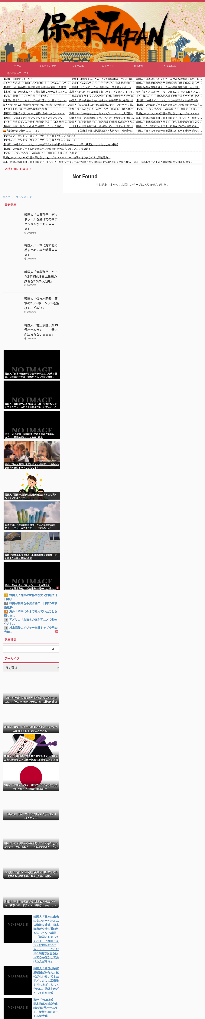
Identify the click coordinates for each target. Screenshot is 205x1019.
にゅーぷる (78, 65)
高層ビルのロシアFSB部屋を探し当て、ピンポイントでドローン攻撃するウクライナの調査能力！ (102, 91)
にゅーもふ (108, 65)
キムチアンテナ (47, 65)
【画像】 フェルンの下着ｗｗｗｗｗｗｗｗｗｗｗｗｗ (32, 117)
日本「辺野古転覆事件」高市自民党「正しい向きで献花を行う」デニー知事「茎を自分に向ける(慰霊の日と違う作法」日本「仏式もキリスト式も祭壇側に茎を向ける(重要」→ (169, 117)
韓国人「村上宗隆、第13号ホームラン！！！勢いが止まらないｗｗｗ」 (41, 325)
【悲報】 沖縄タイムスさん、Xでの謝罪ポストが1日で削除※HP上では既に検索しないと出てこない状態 (102, 78)
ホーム (17, 65)
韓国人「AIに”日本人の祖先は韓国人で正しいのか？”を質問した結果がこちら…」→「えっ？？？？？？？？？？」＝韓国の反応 (102, 104)
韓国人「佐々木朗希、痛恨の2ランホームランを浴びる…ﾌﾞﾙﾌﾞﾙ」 (41, 298)
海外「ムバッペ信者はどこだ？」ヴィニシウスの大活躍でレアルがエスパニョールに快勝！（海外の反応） (102, 113)
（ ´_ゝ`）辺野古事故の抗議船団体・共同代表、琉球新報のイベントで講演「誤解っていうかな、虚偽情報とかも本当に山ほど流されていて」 (102, 130)
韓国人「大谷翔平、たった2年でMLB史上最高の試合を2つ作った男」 (41, 272)
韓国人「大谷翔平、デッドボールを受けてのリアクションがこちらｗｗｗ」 (41, 218)
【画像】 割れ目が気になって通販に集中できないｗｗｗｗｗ (36, 113)
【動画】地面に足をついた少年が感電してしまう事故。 (33, 126)
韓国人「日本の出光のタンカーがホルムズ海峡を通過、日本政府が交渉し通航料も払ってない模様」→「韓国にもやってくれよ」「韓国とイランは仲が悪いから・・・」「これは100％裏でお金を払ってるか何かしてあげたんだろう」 (169, 78)
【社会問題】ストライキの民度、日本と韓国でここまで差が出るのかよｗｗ (102, 96)
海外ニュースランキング (17, 197)
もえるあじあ (168, 65)
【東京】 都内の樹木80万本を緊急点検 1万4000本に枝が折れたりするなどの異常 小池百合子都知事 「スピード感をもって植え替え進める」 (36, 91)
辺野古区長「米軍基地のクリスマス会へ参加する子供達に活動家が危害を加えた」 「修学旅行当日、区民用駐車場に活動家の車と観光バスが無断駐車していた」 (102, 117)
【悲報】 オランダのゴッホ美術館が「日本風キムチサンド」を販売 (102, 87)
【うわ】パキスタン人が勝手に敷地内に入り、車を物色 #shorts (36, 122)
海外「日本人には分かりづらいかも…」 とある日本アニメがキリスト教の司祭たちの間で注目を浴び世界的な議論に (169, 91)
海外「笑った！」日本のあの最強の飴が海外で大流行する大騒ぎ (169, 96)
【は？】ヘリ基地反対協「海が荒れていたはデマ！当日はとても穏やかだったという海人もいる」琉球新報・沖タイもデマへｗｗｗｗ (102, 126)
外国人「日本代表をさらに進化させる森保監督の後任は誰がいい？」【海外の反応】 (102, 100)
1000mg (138, 65)
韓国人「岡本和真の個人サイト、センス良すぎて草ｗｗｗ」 (169, 122)
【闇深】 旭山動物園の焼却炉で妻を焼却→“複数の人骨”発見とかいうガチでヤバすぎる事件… (36, 87)
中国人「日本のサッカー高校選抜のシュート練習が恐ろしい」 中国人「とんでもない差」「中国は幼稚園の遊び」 (169, 130)
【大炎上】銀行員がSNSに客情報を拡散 (25, 109)
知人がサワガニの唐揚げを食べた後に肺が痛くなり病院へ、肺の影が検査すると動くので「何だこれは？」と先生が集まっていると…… (36, 104)
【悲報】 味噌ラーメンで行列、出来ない (25, 96)
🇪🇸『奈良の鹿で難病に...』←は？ (21, 130)
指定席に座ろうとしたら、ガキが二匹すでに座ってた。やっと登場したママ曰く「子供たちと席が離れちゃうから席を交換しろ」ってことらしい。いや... (36, 100)
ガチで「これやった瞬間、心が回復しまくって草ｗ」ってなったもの (36, 83)
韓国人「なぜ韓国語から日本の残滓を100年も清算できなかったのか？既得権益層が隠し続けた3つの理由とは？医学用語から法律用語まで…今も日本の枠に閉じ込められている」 (102, 122)
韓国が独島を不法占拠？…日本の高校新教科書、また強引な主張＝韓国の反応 (169, 87)
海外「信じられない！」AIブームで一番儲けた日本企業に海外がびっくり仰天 (102, 109)
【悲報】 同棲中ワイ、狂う (18, 78)
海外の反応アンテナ (18, 73)
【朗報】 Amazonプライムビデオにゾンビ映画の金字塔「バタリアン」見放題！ (102, 83)
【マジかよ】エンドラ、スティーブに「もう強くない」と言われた (39, 136)
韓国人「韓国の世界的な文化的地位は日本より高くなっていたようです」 (169, 83)
